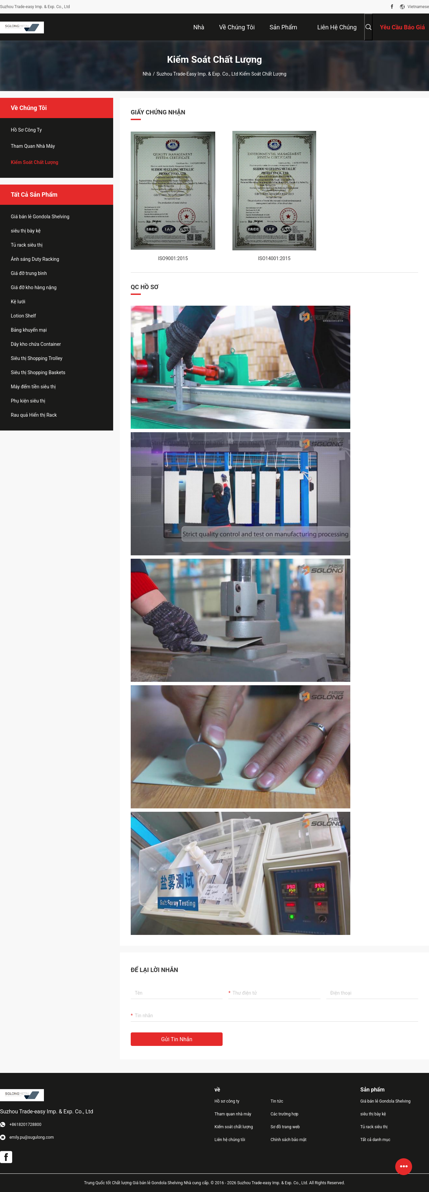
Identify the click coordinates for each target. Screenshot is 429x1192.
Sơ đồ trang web (285, 1127)
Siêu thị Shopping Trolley (36, 358)
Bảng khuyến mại (29, 330)
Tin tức (277, 1101)
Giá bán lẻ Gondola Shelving (40, 216)
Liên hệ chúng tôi (229, 1139)
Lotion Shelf (23, 315)
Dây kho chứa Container (36, 344)
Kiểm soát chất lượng (34, 162)
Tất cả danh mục (375, 1139)
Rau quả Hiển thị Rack (34, 415)
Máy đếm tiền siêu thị (33, 386)
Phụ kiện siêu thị (28, 401)
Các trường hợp (284, 1114)
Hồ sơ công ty (226, 1101)
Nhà (147, 74)
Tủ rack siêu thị (27, 245)
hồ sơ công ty (26, 130)
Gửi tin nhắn (176, 1039)
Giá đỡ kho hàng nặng (33, 287)
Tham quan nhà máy (33, 146)
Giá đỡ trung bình (29, 273)
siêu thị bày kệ (26, 230)
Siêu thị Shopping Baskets (38, 372)
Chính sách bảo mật (288, 1139)
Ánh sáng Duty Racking (35, 259)
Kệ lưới (18, 301)
